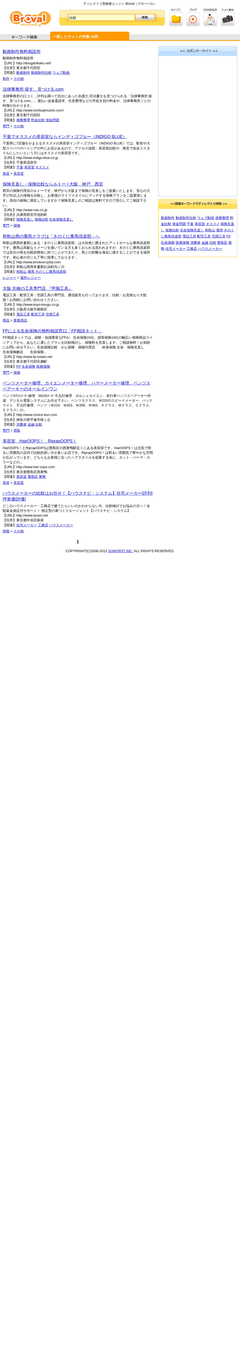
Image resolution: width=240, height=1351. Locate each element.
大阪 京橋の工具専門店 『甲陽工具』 (38, 288)
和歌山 (21, 272)
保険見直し (24, 219)
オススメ (42, 167)
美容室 (29, 167)
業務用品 (20, 320)
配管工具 (38, 314)
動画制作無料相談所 (22, 51)
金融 (31, 424)
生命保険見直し (61, 219)
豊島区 (33, 477)
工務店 (43, 525)
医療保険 (43, 366)
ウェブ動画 (61, 73)
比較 (38, 424)
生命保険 (28, 366)
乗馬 (31, 272)
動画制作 (23, 73)
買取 (16, 430)
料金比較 (38, 120)
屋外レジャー (30, 278)
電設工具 (23, 314)
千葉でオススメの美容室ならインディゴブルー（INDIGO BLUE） (65, 136)
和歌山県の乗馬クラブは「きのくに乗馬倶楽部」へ (51, 236)
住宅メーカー (26, 525)
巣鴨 (42, 477)
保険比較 (41, 219)
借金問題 (52, 120)
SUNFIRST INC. (120, 551)
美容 (6, 174)
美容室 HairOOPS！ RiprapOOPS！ (40, 441)
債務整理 (23, 120)
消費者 (21, 424)
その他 (18, 79)
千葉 (19, 167)
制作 (6, 79)
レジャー (9, 278)
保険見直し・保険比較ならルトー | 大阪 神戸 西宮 (53, 184)
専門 (6, 126)
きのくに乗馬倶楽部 (50, 272)
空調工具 (52, 314)
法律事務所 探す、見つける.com (33, 89)
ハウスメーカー (61, 525)
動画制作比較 (41, 73)
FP (18, 366)
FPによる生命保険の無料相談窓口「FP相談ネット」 (52, 331)
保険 (16, 225)
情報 (6, 531)
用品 (6, 320)
